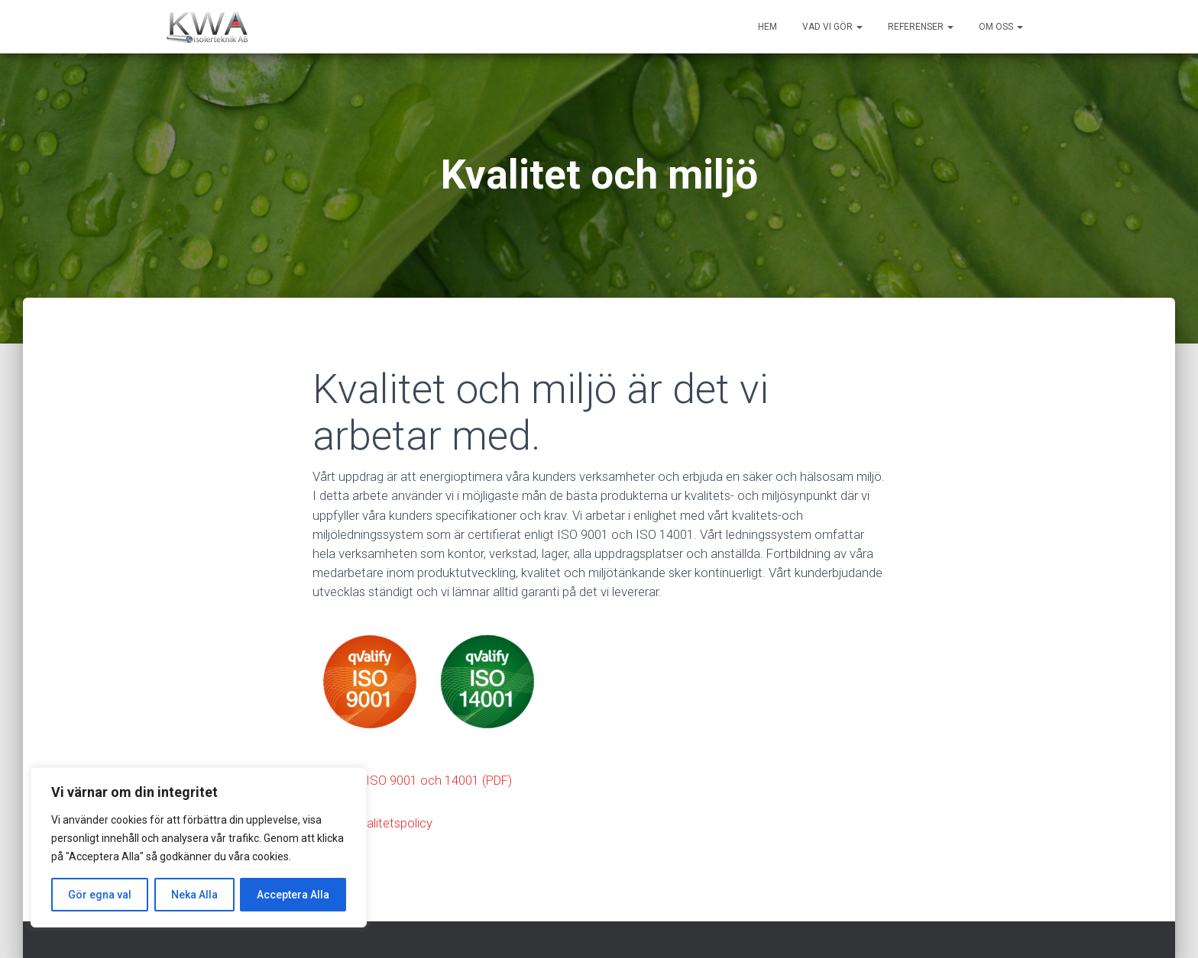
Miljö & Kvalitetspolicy (372, 823)
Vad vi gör (832, 26)
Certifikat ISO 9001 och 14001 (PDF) (412, 780)
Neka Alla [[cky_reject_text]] (194, 895)
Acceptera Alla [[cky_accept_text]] (293, 895)
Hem (767, 26)
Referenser (921, 26)
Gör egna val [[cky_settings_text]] (99, 895)
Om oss (1001, 26)
